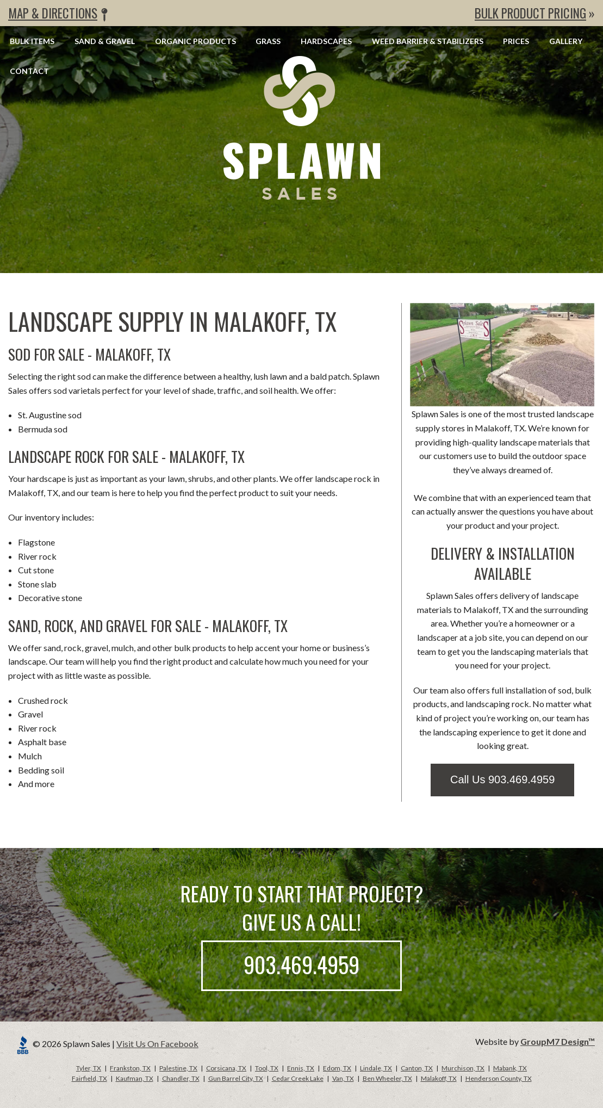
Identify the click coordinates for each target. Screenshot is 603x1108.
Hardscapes (326, 41)
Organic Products (195, 41)
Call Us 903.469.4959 (502, 779)
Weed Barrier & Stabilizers (427, 41)
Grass (268, 41)
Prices (516, 41)
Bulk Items (32, 41)
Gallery (565, 41)
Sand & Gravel (104, 41)
